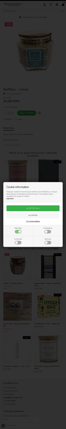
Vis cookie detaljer (33, 221)
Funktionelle (18, 241)
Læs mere (10, 198)
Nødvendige (18, 230)
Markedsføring (47, 230)
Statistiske (48, 241)
